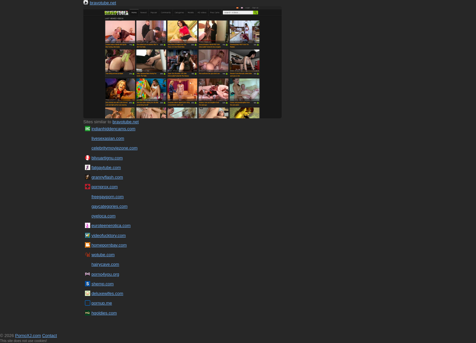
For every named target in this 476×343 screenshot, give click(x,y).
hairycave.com (105, 264)
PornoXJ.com (28, 335)
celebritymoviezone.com (115, 147)
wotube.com (103, 254)
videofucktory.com (109, 235)
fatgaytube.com (106, 167)
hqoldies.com (104, 313)
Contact (49, 335)
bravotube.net (103, 2)
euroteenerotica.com (111, 225)
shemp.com (103, 283)
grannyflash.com (107, 177)
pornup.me (102, 303)
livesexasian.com (108, 138)
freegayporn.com (108, 196)
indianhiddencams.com (114, 128)
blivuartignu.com (107, 157)
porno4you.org (105, 274)
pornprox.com (105, 186)
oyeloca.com (104, 215)
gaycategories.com (110, 206)
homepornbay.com (109, 245)
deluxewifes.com (107, 293)
